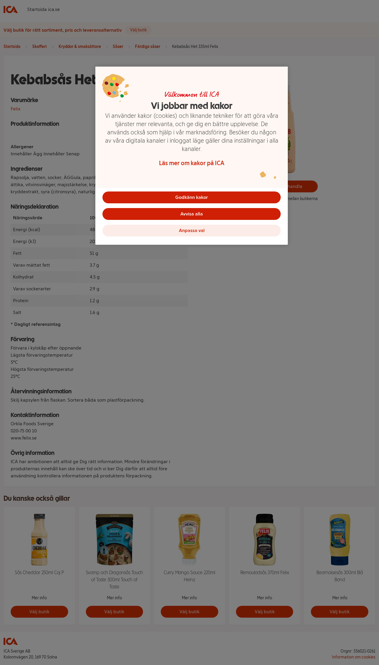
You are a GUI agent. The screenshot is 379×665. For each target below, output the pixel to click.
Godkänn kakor (191, 197)
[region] (191, 156)
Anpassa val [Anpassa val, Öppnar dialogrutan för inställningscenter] (192, 230)
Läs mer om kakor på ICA (191, 163)
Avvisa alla (191, 214)
